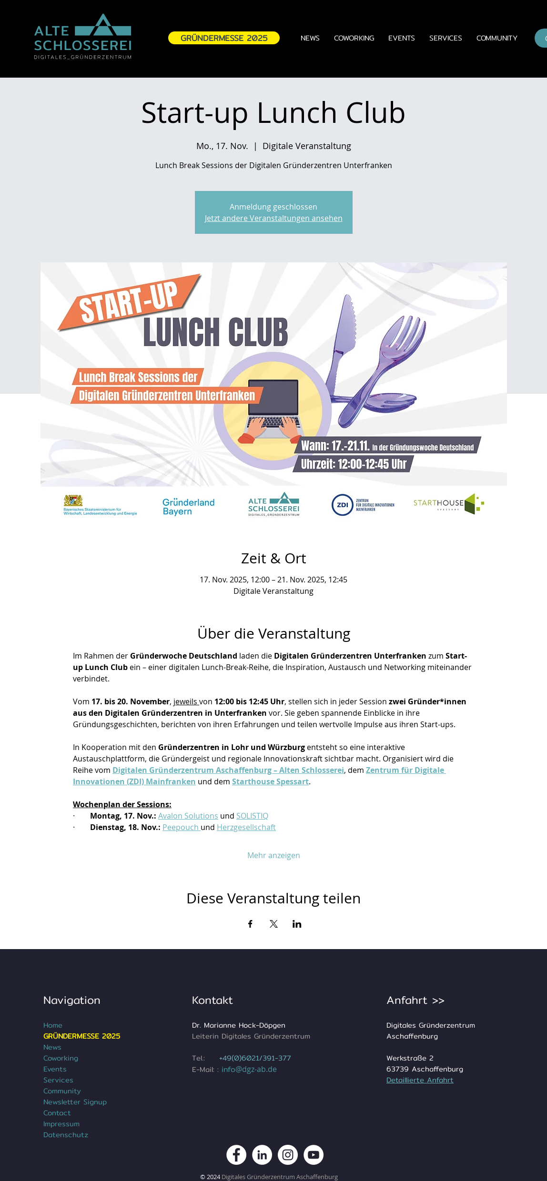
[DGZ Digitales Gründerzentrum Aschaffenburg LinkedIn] (262, 1155)
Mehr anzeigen (273, 855)
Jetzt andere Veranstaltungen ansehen (274, 218)
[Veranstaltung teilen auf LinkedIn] (297, 924)
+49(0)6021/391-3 (251, 1057)
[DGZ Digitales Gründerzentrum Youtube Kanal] (314, 1155)
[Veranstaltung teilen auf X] (273, 924)
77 (287, 1057)
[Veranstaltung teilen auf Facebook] (250, 924)
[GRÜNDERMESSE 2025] (224, 37)
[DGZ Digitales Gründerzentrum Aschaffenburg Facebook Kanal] (236, 1155)
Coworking (60, 1057)
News (52, 1046)
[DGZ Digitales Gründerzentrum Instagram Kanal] (288, 1155)
